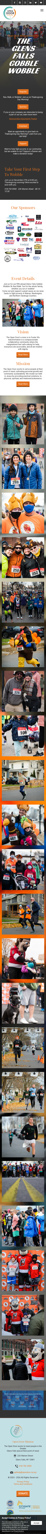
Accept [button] (36, 1523)
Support (23, 143)
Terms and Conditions (23, 1484)
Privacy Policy (23, 1482)
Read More (23, 354)
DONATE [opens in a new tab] (23, 1493)
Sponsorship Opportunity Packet (23, 119)
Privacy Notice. (19, 1531)
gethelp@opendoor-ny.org (25, 1472)
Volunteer (23, 126)
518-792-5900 (25, 1466)
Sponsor (23, 107)
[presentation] (14, 3)
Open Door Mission (23, 1441)
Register (23, 91)
